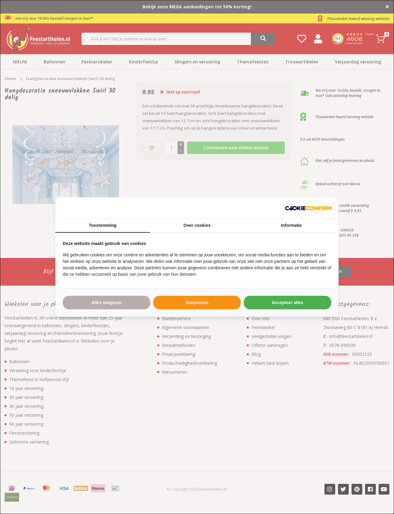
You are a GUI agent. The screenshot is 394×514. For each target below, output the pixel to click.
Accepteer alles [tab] (288, 302)
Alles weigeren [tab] (106, 302)
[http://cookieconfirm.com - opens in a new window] (308, 208)
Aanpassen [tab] (197, 302)
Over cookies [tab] (197, 225)
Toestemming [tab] (102, 225)
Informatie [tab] (291, 225)
